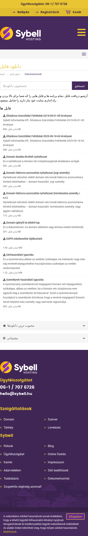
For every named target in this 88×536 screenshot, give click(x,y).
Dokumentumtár (58, 478)
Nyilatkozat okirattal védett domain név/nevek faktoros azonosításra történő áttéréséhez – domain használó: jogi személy (43, 179)
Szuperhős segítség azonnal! (22, 486)
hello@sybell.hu (16, 394)
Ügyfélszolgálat (14, 454)
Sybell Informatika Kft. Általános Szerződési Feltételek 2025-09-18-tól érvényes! (43, 142)
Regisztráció (50, 12)
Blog (51, 446)
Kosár (77, 12)
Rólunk (8, 446)
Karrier (8, 462)
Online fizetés (57, 454)
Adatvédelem (12, 470)
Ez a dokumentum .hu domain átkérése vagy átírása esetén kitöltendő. (43, 227)
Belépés (23, 12)
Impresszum (56, 462)
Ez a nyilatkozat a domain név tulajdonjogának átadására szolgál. (41, 161)
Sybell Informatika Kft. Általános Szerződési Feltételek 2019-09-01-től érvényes (43, 122)
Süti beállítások (58, 470)
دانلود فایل (14, 74)
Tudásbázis (11, 478)
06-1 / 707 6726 (56, 4)
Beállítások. (10, 531)
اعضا (2, 74)
